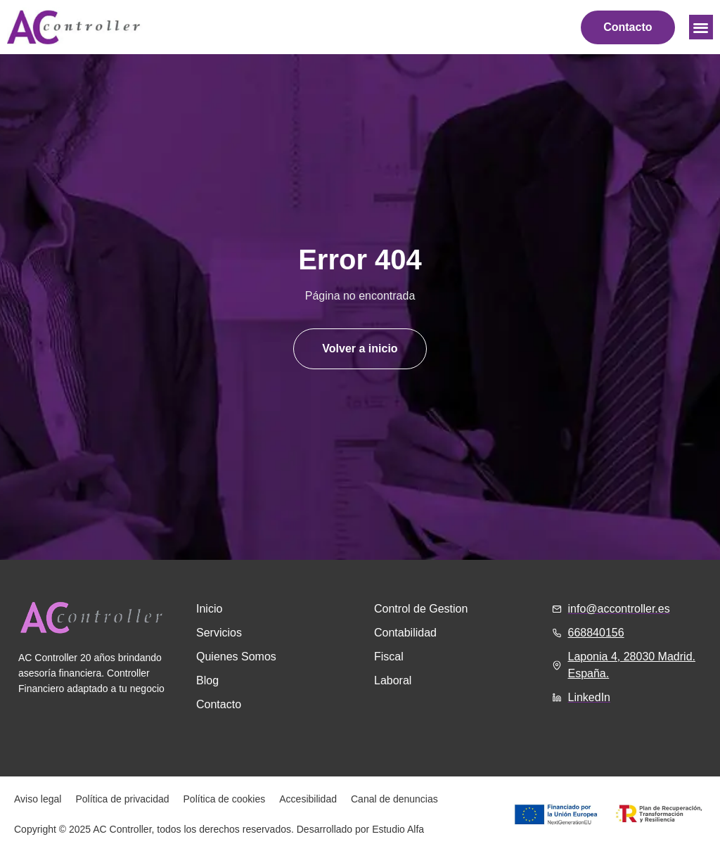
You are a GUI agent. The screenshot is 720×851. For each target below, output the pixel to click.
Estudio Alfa (398, 829)
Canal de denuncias (394, 799)
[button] (701, 27)
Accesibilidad (308, 799)
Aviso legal (37, 799)
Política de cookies (225, 799)
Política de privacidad (122, 799)
